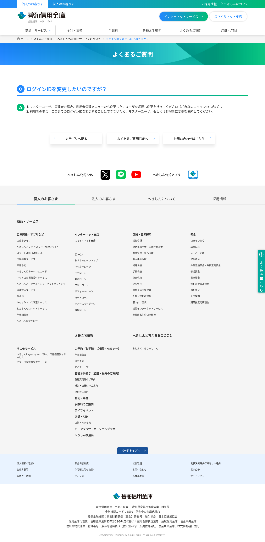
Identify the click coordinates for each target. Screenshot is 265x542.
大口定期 (195, 296)
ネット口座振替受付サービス (32, 277)
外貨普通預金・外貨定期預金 (205, 265)
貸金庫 (20, 296)
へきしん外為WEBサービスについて (79, 39)
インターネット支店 (87, 234)
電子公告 (195, 469)
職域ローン (80, 310)
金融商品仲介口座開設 (144, 314)
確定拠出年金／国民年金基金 (148, 247)
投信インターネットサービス (148, 308)
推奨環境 (137, 463)
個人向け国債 (139, 302)
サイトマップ (197, 476)
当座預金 (195, 277)
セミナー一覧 (82, 367)
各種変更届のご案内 (85, 379)
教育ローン (80, 279)
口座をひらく (24, 240)
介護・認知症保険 (142, 296)
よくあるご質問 (190, 30)
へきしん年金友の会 (27, 321)
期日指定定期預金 (199, 302)
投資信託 (137, 240)
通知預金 (195, 290)
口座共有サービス (26, 259)
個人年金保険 (139, 259)
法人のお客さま (64, 4)
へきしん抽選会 (84, 435)
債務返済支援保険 (142, 290)
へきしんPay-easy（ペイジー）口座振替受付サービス (41, 356)
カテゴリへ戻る (76, 138)
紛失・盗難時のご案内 (86, 385)
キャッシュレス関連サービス (32, 302)
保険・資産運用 (142, 234)
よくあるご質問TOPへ (132, 138)
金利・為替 (74, 30)
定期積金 (195, 259)
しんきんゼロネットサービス (32, 308)
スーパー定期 (197, 253)
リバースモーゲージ (85, 303)
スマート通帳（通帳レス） (31, 253)
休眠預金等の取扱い (85, 469)
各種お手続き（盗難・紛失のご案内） (98, 373)
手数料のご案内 (84, 404)
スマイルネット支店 (228, 16)
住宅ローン (80, 273)
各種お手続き (152, 30)
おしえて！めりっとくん (145, 348)
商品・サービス (36, 30)
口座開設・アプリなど (30, 234)
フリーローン (82, 285)
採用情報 (210, 4)
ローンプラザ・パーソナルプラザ (95, 429)
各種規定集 (138, 476)
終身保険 (137, 265)
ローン (79, 254)
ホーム (25, 39)
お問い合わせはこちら (189, 138)
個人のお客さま (32, 4)
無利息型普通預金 (199, 284)
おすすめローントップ (86, 260)
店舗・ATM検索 (83, 422)
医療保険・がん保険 (143, 253)
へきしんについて (236, 4)
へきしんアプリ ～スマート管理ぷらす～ (38, 247)
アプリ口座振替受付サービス (32, 362)
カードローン (82, 297)
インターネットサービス (181, 16)
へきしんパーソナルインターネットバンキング (41, 284)
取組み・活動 (24, 476)
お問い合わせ (139, 469)
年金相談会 (22, 314)
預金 (193, 234)
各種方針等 (22, 469)
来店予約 (21, 265)
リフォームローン (84, 291)
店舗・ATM (229, 30)
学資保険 (137, 271)
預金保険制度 (82, 463)
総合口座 (195, 247)
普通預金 (195, 271)
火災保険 (137, 284)
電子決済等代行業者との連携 (205, 463)
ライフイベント (84, 410)
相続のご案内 (82, 392)
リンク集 (79, 476)
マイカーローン (83, 266)
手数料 (113, 30)
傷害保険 (137, 277)
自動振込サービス (26, 290)
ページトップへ (130, 450)
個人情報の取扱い (26, 463)
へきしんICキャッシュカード (32, 271)
